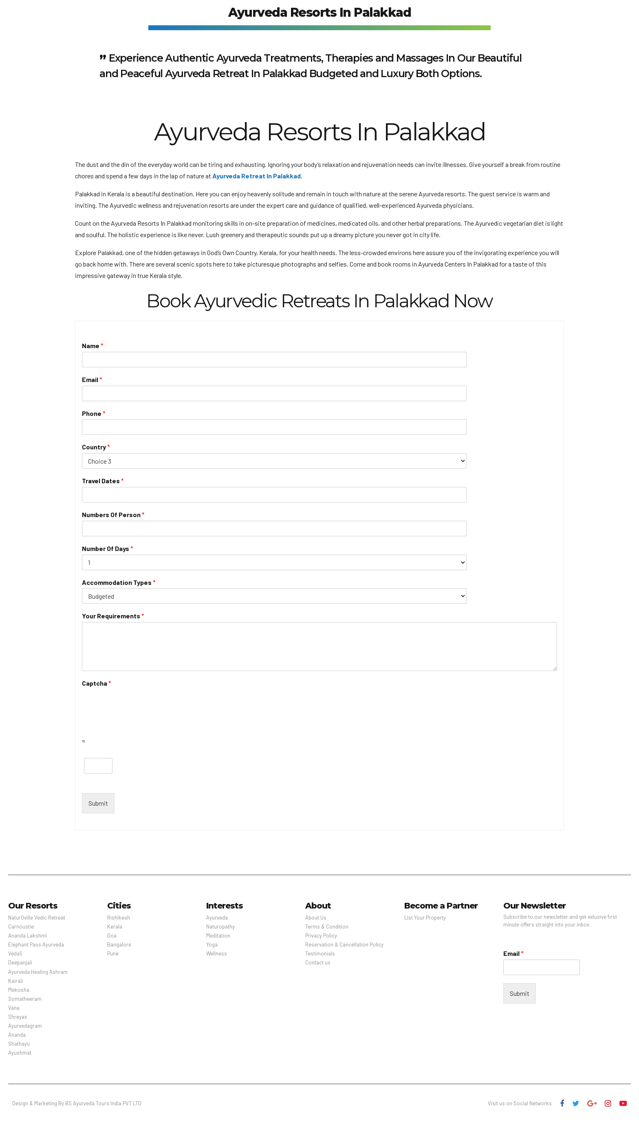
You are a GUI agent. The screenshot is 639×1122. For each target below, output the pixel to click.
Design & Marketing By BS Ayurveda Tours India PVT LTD (76, 1103)
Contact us (318, 962)
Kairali (15, 981)
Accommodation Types (119, 582)
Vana (14, 1007)
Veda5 (15, 953)
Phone (94, 413)
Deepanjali (20, 962)
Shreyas (17, 1016)
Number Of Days (107, 548)
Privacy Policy (321, 935)
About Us (315, 917)
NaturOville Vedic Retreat (36, 917)
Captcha (96, 683)
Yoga (212, 944)
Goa (112, 935)
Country (96, 447)
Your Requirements (113, 616)
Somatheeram (25, 998)
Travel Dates (103, 480)
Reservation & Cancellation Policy (344, 944)
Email (92, 379)
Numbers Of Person (113, 514)
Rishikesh (118, 917)
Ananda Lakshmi (27, 935)
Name (93, 345)
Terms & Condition (326, 926)
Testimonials (320, 953)
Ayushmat (19, 1052)
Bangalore (119, 944)
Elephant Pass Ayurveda (36, 944)
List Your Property (425, 917)
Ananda (17, 1034)
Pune (113, 953)
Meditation (218, 935)
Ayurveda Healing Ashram (38, 972)
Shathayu (19, 1043)
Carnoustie (21, 926)
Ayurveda (217, 917)
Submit (98, 803)
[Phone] (224, 427)
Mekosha (18, 989)
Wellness (216, 953)
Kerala (114, 926)
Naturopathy (220, 926)
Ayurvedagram (25, 1025)
